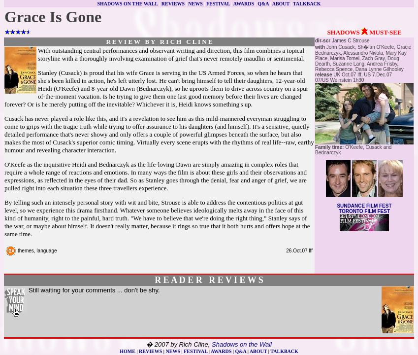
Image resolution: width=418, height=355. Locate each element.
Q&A (263, 3)
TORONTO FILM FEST (364, 211)
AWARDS (243, 3)
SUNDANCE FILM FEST (364, 206)
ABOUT (280, 3)
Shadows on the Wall (242, 344)
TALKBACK (307, 3)
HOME (127, 351)
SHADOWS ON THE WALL (127, 3)
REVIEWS (173, 3)
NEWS (195, 3)
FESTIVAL (218, 3)
